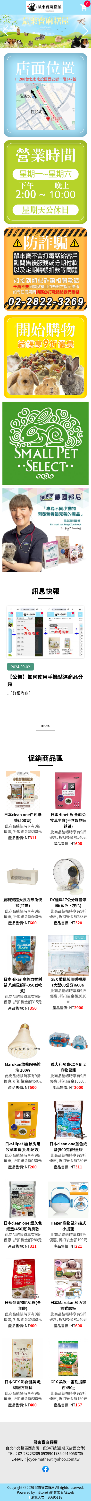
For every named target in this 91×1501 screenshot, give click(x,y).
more (45, 725)
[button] (40, 44)
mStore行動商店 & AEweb (55, 1492)
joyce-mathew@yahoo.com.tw (53, 1459)
